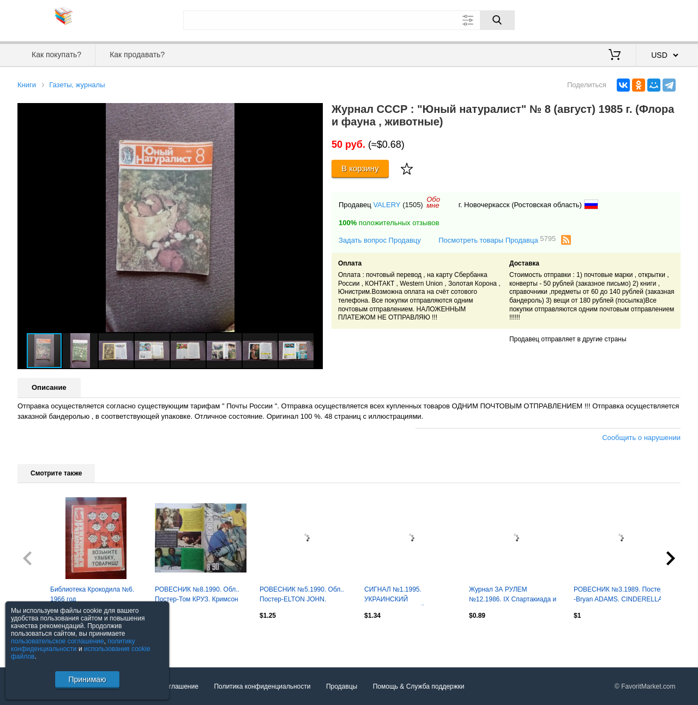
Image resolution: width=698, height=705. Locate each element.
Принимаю (87, 679)
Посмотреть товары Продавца (497, 239)
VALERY (386, 205)
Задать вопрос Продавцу (380, 240)
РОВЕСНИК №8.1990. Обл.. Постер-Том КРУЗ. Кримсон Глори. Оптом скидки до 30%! (199, 595)
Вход (616, 19)
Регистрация (658, 19)
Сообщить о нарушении (641, 437)
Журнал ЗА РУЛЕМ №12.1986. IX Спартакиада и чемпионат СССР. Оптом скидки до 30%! (512, 595)
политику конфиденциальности (73, 645)
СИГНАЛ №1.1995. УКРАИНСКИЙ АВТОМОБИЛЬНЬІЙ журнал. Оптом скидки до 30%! (407, 595)
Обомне (433, 202)
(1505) (412, 205)
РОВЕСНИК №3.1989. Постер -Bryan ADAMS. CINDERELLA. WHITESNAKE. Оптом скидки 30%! (619, 595)
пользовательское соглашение (57, 641)
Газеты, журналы (77, 85)
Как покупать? (56, 54)
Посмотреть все (41, 638)
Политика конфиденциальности (262, 686)
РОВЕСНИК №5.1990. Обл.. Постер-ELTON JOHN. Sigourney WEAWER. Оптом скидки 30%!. (302, 595)
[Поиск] (497, 20)
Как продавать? (137, 54)
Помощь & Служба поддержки (419, 686)
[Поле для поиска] (349, 20)
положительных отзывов (389, 223)
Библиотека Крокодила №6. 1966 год (92, 594)
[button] (313, 113)
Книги (26, 85)
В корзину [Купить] (360, 168)
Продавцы (341, 686)
